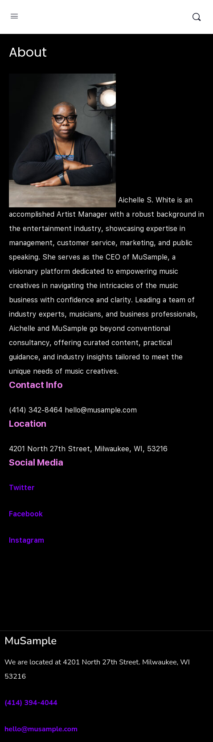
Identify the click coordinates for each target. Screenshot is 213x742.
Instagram (26, 540)
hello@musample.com (41, 729)
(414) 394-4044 (30, 703)
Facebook (26, 514)
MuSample (105, 17)
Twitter (22, 487)
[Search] (196, 17)
